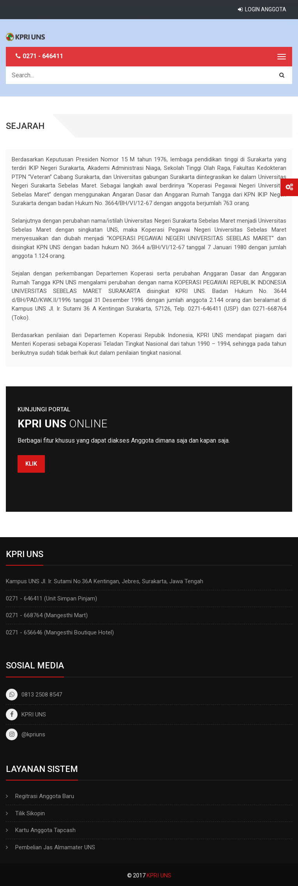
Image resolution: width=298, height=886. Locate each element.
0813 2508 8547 (34, 694)
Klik (31, 464)
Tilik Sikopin (30, 813)
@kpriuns (25, 734)
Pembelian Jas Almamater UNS (55, 847)
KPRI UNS (26, 714)
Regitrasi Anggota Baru (44, 796)
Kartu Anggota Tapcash (45, 830)
